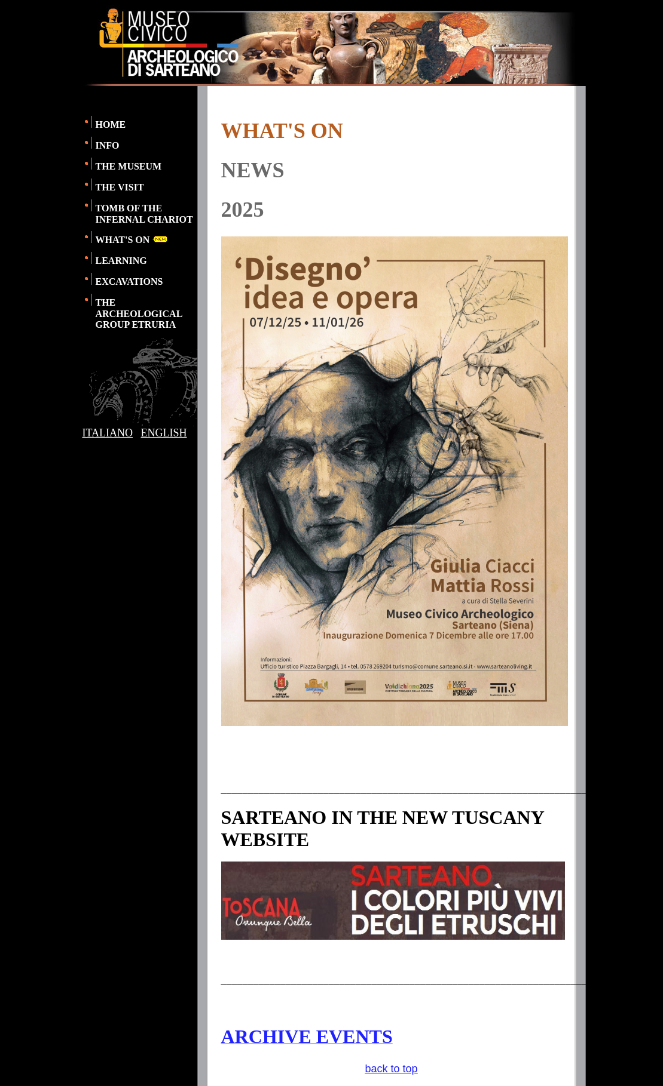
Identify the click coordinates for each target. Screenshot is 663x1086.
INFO (108, 145)
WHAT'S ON (132, 240)
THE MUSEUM (129, 166)
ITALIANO (107, 433)
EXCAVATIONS (129, 281)
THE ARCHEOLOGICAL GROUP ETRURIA (139, 313)
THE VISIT (120, 187)
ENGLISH (164, 433)
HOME (111, 124)
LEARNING (121, 261)
